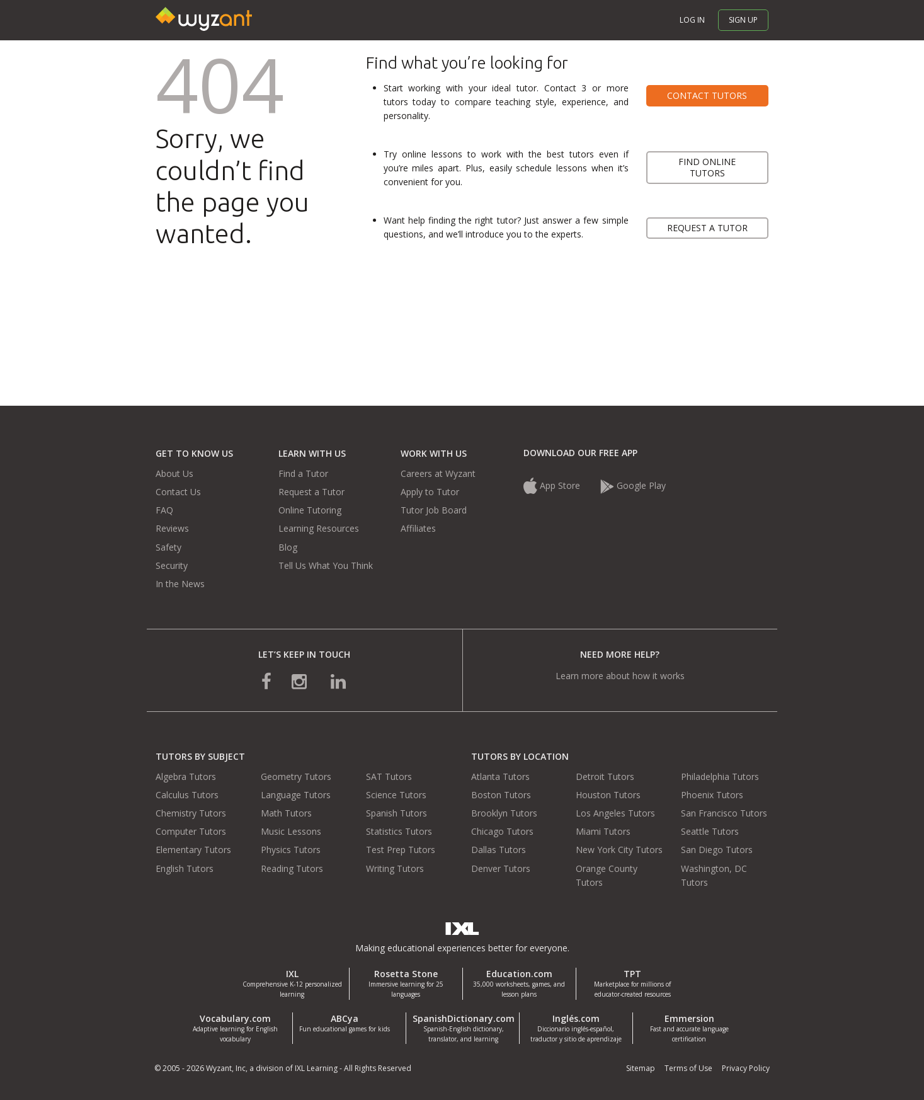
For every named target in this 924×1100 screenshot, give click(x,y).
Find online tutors (707, 167)
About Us (174, 473)
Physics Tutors (291, 850)
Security (172, 565)
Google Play (633, 485)
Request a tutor (707, 228)
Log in (692, 19)
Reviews (172, 528)
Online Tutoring (309, 510)
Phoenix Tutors (712, 795)
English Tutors (185, 868)
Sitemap (640, 1068)
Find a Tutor (303, 473)
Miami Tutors (603, 831)
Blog (287, 547)
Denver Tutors (500, 868)
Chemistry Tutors (191, 813)
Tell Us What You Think (325, 565)
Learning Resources (318, 528)
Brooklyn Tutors (504, 813)
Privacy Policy (746, 1068)
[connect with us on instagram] (300, 681)
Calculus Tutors (187, 795)
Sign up (743, 19)
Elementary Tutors (193, 850)
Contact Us (178, 492)
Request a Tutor (311, 492)
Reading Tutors (292, 868)
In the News (180, 584)
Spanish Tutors (396, 813)
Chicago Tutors (502, 831)
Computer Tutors (191, 831)
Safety (168, 547)
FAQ (164, 510)
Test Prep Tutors (400, 850)
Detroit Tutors (605, 776)
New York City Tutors (619, 850)
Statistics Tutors (399, 831)
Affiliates (418, 528)
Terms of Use (688, 1068)
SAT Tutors (389, 776)
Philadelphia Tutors (720, 776)
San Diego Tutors (717, 850)
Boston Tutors (501, 795)
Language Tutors (296, 795)
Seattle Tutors (710, 831)
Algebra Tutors (186, 776)
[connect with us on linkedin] (338, 681)
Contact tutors (707, 95)
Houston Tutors (608, 795)
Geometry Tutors (296, 776)
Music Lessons (291, 831)
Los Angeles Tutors (615, 813)
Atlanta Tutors (500, 776)
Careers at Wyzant (438, 473)
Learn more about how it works (620, 676)
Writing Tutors (395, 868)
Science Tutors (396, 795)
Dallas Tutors (498, 850)
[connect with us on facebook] (266, 681)
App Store (553, 485)
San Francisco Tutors (724, 813)
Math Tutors (286, 813)
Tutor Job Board (434, 510)
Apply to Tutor (430, 492)
